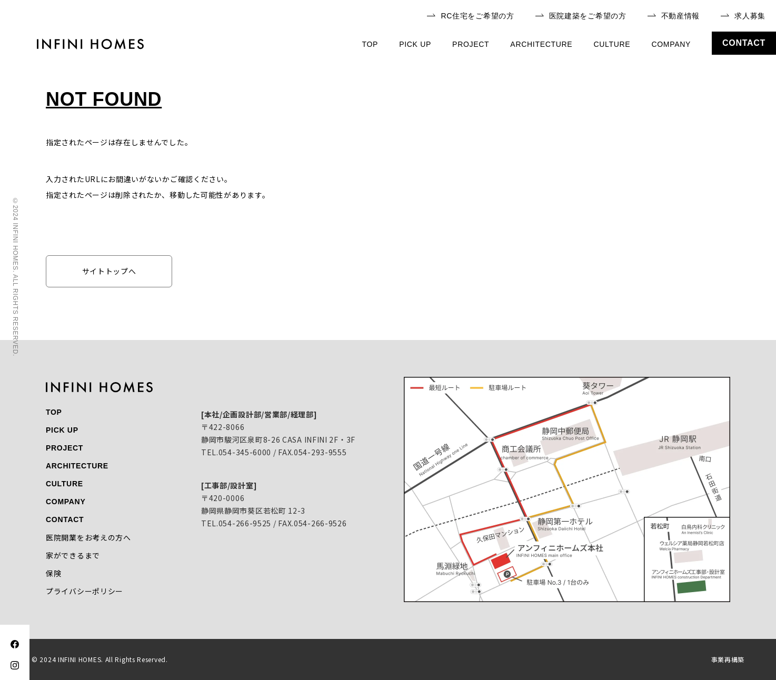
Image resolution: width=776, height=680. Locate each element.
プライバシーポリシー (84, 591)
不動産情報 (674, 16)
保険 (53, 573)
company (671, 44)
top (370, 44)
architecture (541, 44)
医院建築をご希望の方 (580, 16)
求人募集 (743, 16)
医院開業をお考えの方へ (88, 537)
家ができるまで (73, 555)
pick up (415, 44)
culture (611, 44)
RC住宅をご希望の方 (470, 16)
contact (743, 42)
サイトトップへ (109, 271)
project (470, 44)
